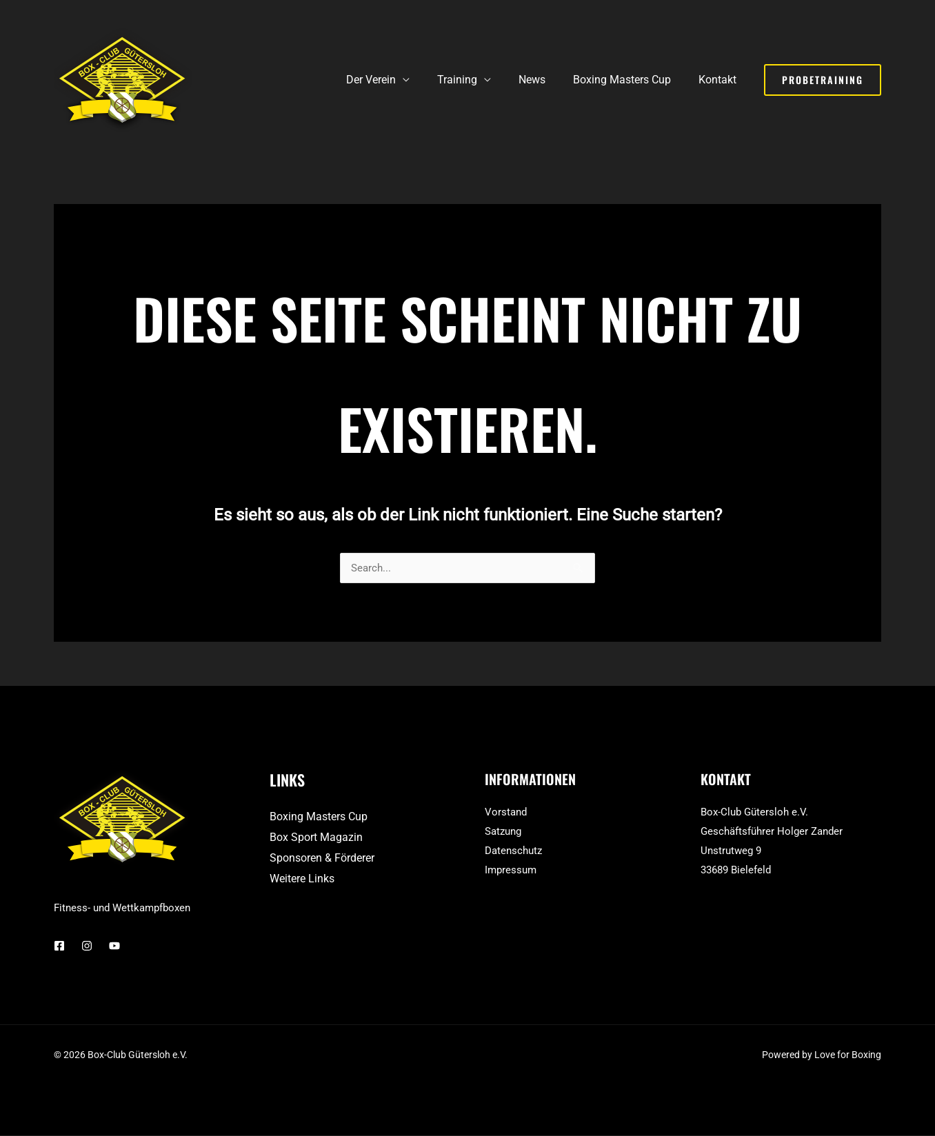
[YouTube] (114, 946)
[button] (822, 80)
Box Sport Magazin (316, 837)
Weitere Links (302, 879)
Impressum (510, 870)
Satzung (503, 832)
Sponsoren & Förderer (322, 858)
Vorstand (506, 813)
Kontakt (720, 79)
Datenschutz (513, 851)
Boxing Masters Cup (630, 79)
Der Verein (396, 79)
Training (476, 79)
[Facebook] (59, 946)
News (545, 79)
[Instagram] (86, 946)
